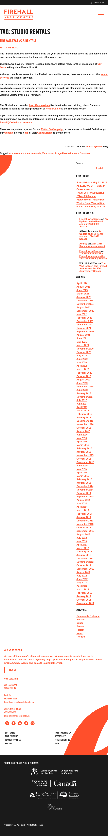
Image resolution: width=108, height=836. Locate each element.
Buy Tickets (10, 733)
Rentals (8, 744)
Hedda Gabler (53, 108)
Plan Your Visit (11, 736)
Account (96, 3)
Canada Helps (45, 133)
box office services (39, 105)
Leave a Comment (80, 153)
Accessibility (60, 736)
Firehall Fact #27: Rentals (18, 41)
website (8, 133)
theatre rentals (33, 153)
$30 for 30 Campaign (52, 129)
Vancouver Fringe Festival (56, 153)
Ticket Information (63, 733)
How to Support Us (13, 740)
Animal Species (94, 146)
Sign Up (12, 670)
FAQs (57, 744)
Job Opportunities (62, 740)
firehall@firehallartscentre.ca (16, 122)
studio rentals (16, 153)
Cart (102, 3)
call (27, 133)
